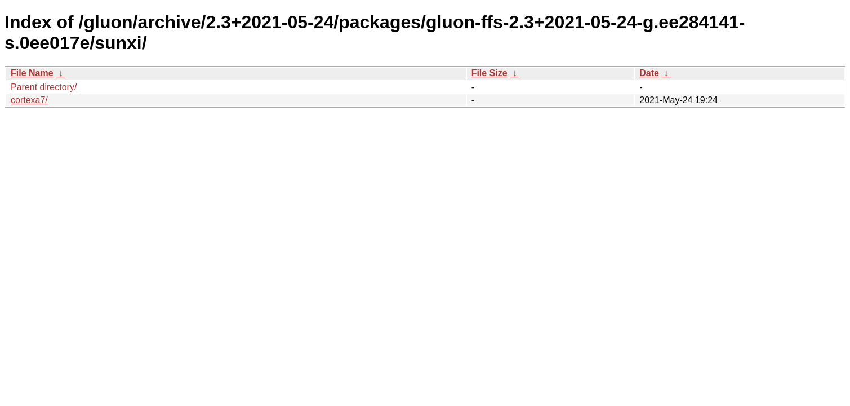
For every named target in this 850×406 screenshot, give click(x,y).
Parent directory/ (44, 87)
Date (649, 73)
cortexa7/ (29, 100)
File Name (32, 73)
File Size (489, 73)
